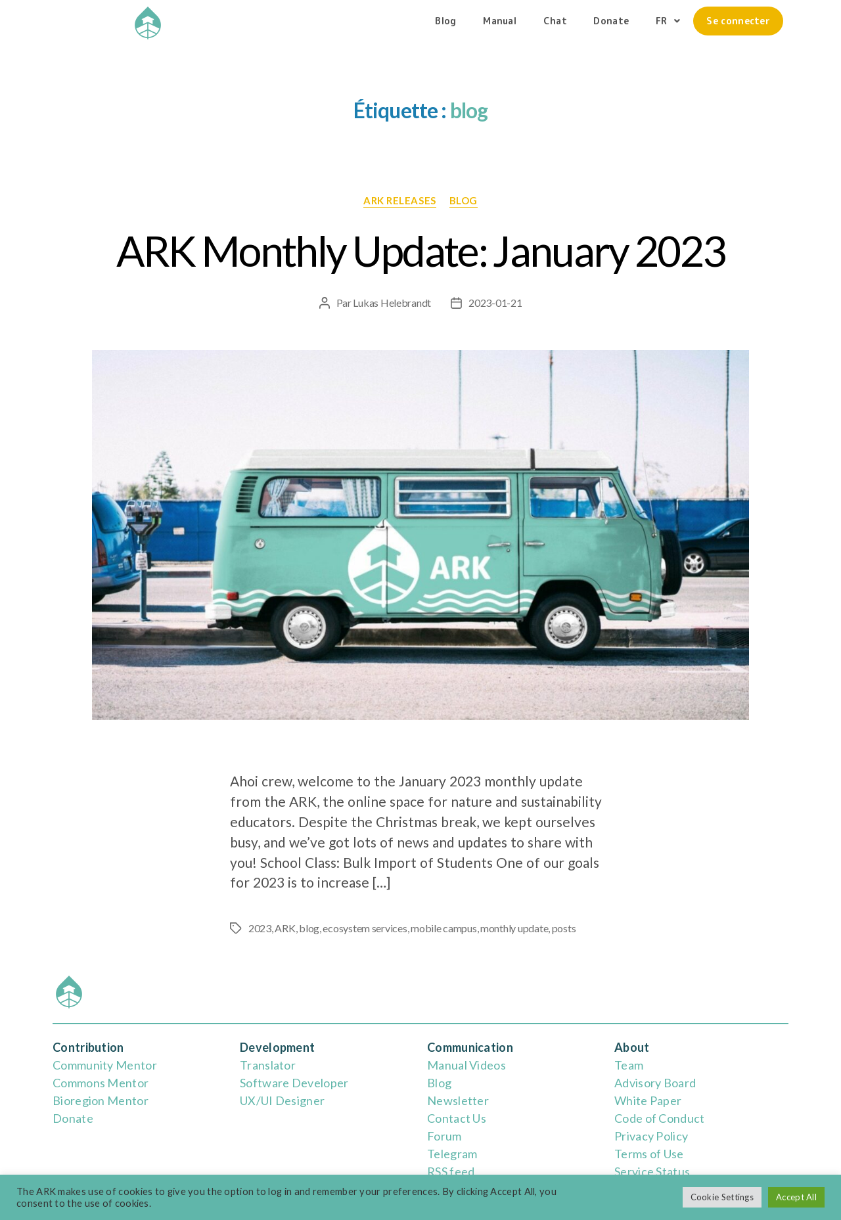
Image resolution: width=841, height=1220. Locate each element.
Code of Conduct (659, 1118)
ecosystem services (365, 928)
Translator (268, 1065)
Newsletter (458, 1100)
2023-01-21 (495, 302)
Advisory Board (655, 1082)
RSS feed (450, 1171)
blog (463, 200)
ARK (285, 928)
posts (564, 928)
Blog (445, 20)
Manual (499, 20)
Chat (555, 20)
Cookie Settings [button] (722, 1197)
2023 (259, 928)
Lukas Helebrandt (392, 302)
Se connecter (738, 20)
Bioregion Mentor (100, 1100)
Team (628, 1065)
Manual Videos (466, 1065)
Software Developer (294, 1082)
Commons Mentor (100, 1082)
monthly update (514, 928)
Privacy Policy (651, 1136)
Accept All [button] (796, 1197)
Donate (611, 20)
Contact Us (456, 1118)
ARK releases (399, 200)
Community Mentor (105, 1065)
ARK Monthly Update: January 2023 (420, 250)
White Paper (647, 1100)
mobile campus (444, 928)
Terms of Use (649, 1153)
